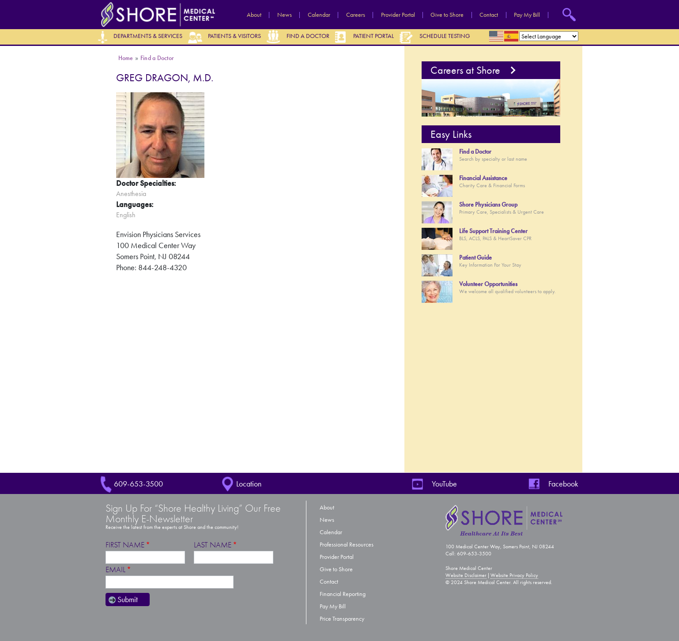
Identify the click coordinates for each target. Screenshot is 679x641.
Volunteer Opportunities (488, 284)
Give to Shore (447, 15)
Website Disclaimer (466, 575)
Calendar (319, 15)
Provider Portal (398, 15)
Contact (488, 15)
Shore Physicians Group (488, 204)
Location (248, 484)
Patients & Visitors (234, 36)
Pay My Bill (527, 15)
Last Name (212, 545)
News (284, 15)
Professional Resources (346, 544)
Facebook (563, 484)
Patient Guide (475, 257)
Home (125, 58)
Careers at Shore (465, 70)
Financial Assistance (483, 178)
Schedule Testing (444, 36)
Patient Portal (373, 36)
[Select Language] (548, 36)
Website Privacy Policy (514, 575)
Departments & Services (147, 36)
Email (115, 569)
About (254, 15)
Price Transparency (342, 618)
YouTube (444, 484)
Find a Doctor (308, 36)
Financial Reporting (343, 594)
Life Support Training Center (493, 231)
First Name (125, 545)
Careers (355, 15)
